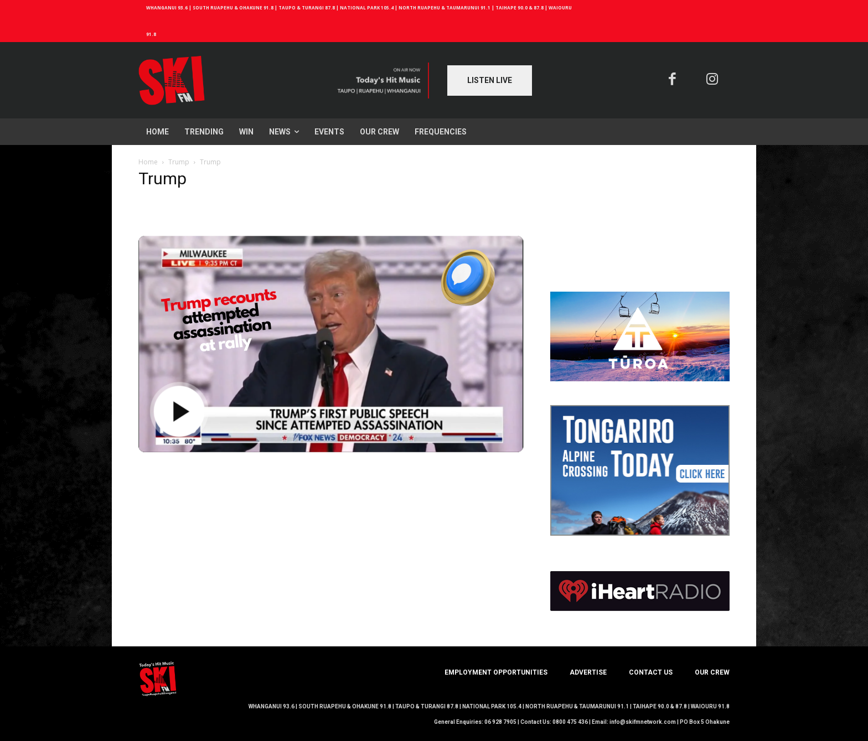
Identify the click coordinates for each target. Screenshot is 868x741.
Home (148, 162)
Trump (178, 162)
